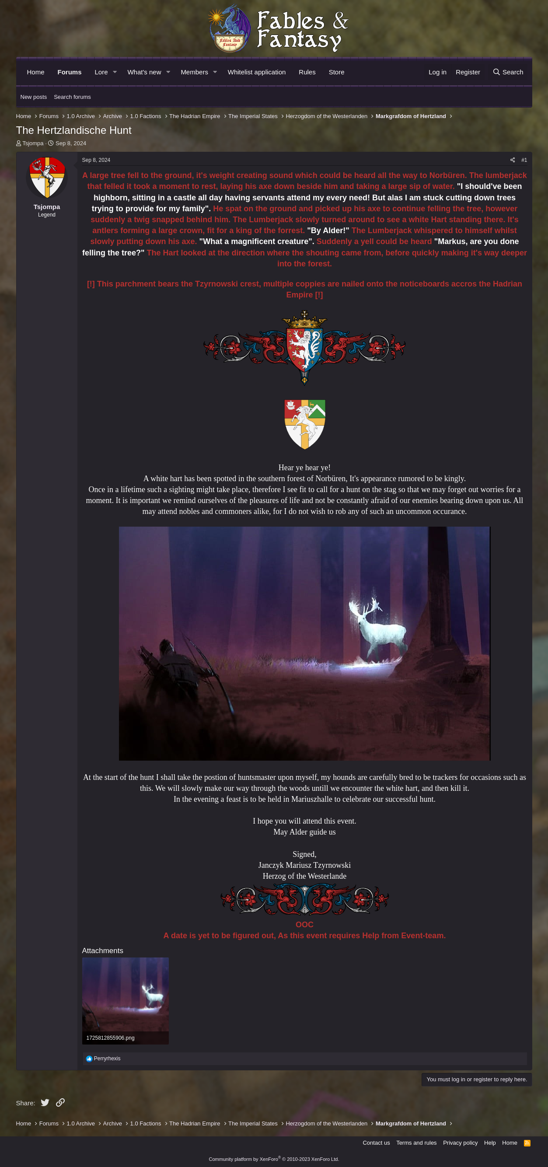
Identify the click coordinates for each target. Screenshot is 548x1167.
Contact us (376, 1142)
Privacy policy (460, 1142)
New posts (34, 97)
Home (36, 72)
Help (490, 1142)
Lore (101, 72)
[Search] (508, 72)
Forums (70, 72)
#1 (524, 160)
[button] (114, 72)
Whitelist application (257, 72)
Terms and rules (416, 1142)
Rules (307, 72)
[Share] (512, 160)
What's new (144, 72)
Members (194, 72)
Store (337, 72)
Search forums (72, 97)
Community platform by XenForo (274, 1159)
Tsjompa (32, 143)
